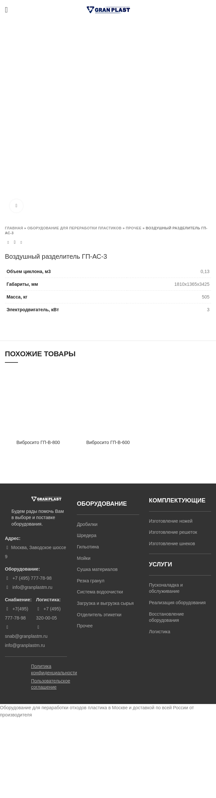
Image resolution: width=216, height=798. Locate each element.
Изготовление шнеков (172, 543)
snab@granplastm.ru (26, 636)
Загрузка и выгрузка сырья (105, 603)
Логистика (159, 631)
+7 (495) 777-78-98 (31, 578)
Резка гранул (90, 580)
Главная (14, 228)
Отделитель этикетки (99, 614)
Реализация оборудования (177, 602)
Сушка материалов (97, 569)
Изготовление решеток (173, 532)
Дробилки (87, 524)
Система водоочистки (100, 591)
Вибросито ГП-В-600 (108, 442)
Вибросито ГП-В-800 (38, 442)
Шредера (86, 535)
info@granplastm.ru (32, 587)
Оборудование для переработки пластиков (74, 228)
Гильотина (88, 546)
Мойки (83, 558)
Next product (21, 242)
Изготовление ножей (170, 521)
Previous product (8, 242)
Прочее (133, 228)
